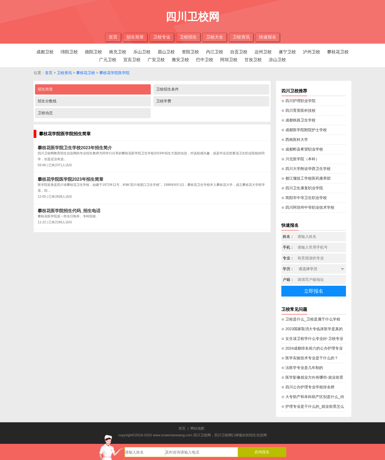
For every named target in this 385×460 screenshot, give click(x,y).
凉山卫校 (277, 59)
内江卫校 (214, 52)
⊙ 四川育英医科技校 (298, 110)
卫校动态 (45, 113)
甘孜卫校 (253, 59)
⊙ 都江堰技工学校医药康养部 (306, 178)
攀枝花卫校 (338, 52)
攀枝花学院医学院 (114, 73)
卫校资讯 (241, 37)
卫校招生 (188, 37)
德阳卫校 (93, 52)
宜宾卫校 (132, 59)
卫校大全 (214, 37)
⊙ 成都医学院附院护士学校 (304, 130)
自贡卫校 (238, 52)
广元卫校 (107, 59)
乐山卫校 (141, 52)
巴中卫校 (204, 59)
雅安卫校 (180, 59)
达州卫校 (263, 52)
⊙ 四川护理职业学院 (298, 101)
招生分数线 (47, 101)
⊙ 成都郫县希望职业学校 (302, 149)
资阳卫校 (190, 52)
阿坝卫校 (228, 59)
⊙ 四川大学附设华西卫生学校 (306, 168)
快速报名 (267, 37)
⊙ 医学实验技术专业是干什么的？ (309, 358)
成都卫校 (45, 52)
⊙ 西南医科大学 (294, 139)
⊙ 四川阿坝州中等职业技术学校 (307, 207)
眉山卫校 (166, 52)
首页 (113, 37)
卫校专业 (161, 37)
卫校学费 (163, 101)
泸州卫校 (311, 52)
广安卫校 (156, 59)
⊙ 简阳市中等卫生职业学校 (304, 198)
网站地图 (197, 428)
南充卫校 (117, 52)
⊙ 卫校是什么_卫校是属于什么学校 (310, 319)
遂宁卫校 (287, 52)
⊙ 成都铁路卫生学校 (298, 120)
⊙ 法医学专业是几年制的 (302, 367)
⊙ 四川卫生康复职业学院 (302, 188)
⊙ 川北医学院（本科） (300, 159)
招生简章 (135, 37)
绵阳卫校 (69, 52)
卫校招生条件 (167, 89)
